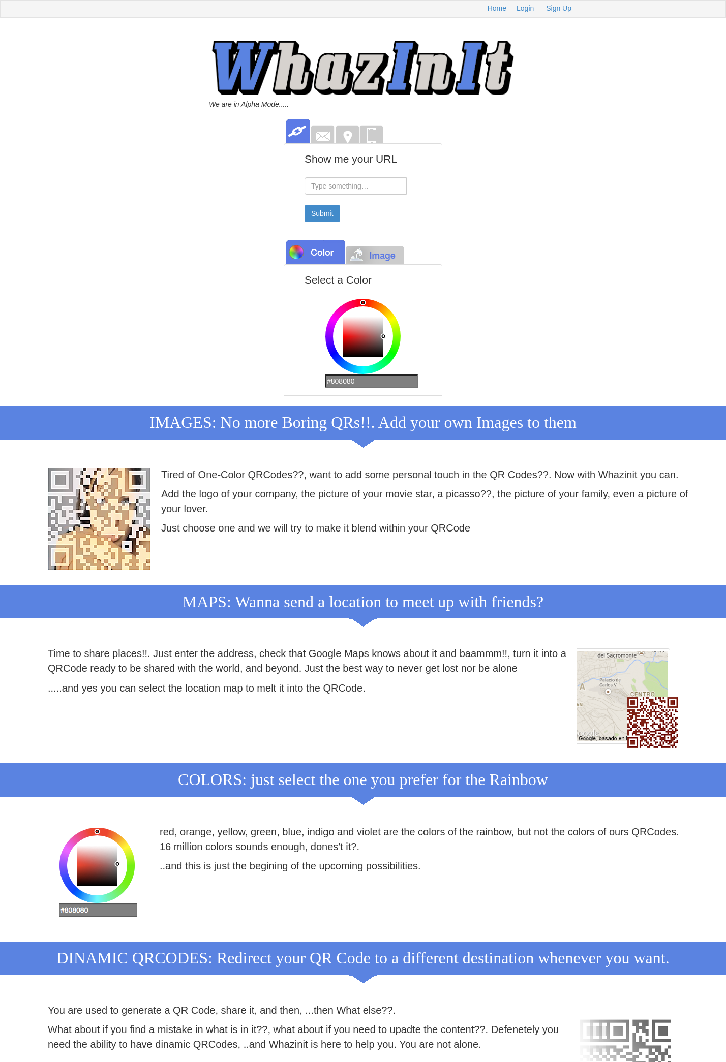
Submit (322, 213)
